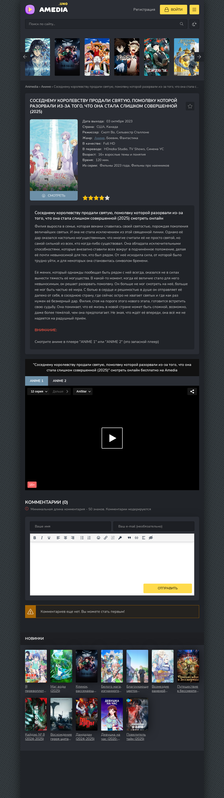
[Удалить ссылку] (112, 537)
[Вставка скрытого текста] (150, 537)
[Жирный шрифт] (34, 537)
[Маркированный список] (82, 537)
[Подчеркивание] (49, 537)
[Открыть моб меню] (194, 9)
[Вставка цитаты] (129, 537)
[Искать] (181, 24)
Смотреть (56, 195)
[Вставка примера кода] (136, 537)
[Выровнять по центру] (65, 537)
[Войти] (173, 9)
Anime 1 (36, 381)
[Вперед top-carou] (199, 57)
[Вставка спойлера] (143, 537)
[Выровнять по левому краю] (58, 537)
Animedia (31, 87)
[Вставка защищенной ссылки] (120, 537)
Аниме (46, 87)
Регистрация (144, 9)
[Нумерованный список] (89, 537)
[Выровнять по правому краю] (72, 537)
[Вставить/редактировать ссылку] (105, 537)
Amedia (53, 9)
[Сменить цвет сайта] (194, 24)
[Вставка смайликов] (98, 537)
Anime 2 (59, 381)
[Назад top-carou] (25, 57)
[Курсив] (41, 537)
